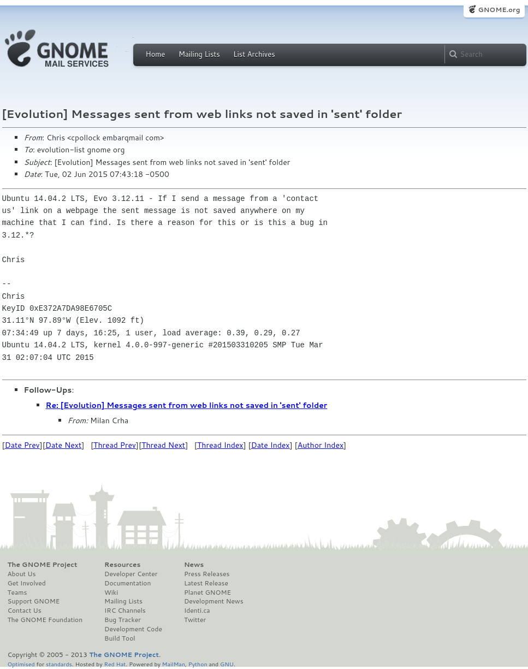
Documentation (127, 583)
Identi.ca (197, 610)
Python (197, 664)
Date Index (270, 445)
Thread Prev (114, 445)
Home (155, 54)
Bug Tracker (122, 619)
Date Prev (22, 445)
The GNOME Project (43, 564)
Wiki (111, 592)
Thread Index (220, 445)
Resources (122, 564)
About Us (22, 574)
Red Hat (115, 664)
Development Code (133, 629)
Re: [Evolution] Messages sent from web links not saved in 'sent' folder (187, 405)
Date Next (63, 445)
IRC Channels (125, 610)
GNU (227, 664)
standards (59, 664)
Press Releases (206, 574)
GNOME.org (499, 9)
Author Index (320, 445)
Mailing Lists (199, 54)
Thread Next (163, 445)
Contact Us (24, 610)
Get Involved (27, 583)
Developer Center (130, 574)
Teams (17, 592)
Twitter (195, 619)
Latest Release (206, 583)
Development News (214, 601)
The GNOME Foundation (45, 619)
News (194, 564)
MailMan (173, 664)
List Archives (254, 54)
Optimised (21, 664)
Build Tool (119, 638)
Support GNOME (34, 601)
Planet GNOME (207, 592)
